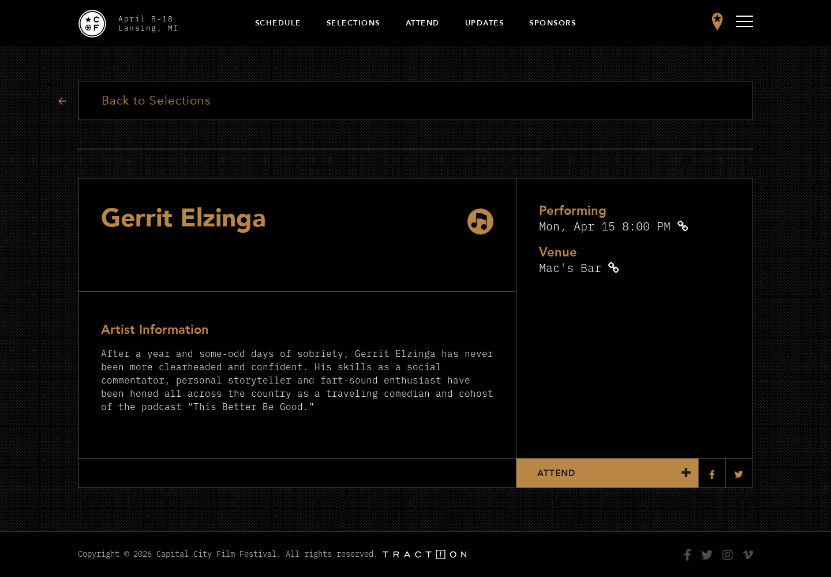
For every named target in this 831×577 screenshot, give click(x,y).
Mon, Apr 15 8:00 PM (605, 225)
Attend (423, 23)
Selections (353, 23)
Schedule (278, 23)
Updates (484, 23)
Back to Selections (156, 100)
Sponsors (552, 23)
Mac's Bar (570, 267)
